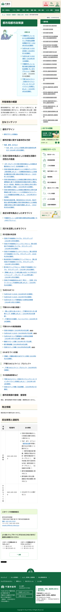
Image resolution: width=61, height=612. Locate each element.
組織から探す (20, 14)
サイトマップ (4, 577)
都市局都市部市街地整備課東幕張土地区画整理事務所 (50, 56)
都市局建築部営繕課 (48, 83)
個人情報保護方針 (42, 577)
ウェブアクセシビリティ (6, 581)
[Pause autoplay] (43, 142)
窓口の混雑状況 (52, 182)
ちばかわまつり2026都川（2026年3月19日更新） (28, 59)
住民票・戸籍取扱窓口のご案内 (50, 139)
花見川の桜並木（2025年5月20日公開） (18, 330)
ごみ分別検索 (51, 165)
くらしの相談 (51, 193)
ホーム (3, 14)
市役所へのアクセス (24, 592)
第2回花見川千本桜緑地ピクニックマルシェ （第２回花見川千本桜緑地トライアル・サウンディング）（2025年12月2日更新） (20, 262)
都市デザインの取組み (11, 134)
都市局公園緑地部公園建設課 (50, 115)
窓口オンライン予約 (53, 188)
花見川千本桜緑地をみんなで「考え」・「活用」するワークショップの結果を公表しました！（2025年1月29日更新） (20, 283)
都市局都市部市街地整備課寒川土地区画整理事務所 (50, 37)
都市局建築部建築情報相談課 (50, 79)
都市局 (26, 14)
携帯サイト (18, 581)
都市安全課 (26, 443)
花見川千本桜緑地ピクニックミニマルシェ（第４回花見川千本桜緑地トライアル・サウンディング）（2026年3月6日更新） (20, 246)
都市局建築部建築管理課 (50, 67)
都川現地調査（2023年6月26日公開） (16, 344)
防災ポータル (51, 154)
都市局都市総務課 (48, 32)
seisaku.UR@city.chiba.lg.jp (10, 525)
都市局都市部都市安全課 (50, 52)
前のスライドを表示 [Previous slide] (56, 142)
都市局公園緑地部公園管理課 (50, 87)
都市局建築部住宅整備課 (50, 60)
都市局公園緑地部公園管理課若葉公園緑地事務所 (50, 93)
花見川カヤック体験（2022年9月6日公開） (19, 347)
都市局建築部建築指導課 (50, 97)
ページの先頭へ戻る (30, 571)
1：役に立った (8, 546)
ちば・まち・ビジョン (11, 145)
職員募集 (50, 176)
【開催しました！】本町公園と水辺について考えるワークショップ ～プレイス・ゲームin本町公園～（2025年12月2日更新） (20, 275)
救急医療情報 (51, 160)
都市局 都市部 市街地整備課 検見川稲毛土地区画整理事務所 (50, 46)
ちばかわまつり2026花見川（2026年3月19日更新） (28, 51)
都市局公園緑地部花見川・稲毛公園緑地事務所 (50, 101)
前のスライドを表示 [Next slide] (58, 142)
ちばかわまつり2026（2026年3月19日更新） (18, 294)
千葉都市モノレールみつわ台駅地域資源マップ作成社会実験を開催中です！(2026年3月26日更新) (28, 40)
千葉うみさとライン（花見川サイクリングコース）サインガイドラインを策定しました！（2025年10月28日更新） (20, 381)
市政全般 (8, 14)
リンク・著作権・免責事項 (28, 577)
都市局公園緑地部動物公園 (50, 111)
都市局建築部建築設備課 (50, 74)
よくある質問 (51, 199)
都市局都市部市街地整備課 (50, 41)
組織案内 (14, 14)
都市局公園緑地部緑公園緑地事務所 (50, 121)
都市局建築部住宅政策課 (50, 64)
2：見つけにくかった (28, 548)
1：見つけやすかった (28, 546)
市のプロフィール (29, 581)
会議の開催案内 (52, 204)
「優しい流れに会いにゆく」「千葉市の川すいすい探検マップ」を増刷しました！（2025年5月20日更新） (20, 314)
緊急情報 (46, 5)
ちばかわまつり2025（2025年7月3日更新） (18, 297)
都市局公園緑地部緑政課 (50, 71)
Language (51, 5)
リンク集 (39, 581)
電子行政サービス (52, 171)
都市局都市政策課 (48, 29)
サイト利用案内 (14, 577)
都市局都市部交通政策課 (50, 25)
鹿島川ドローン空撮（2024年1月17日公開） (18, 341)
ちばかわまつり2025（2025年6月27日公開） (20, 333)
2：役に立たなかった (9, 548)
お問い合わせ (22, 596)
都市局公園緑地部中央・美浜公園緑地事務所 (50, 107)
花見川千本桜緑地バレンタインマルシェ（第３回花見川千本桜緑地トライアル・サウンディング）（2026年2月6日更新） (20, 254)
